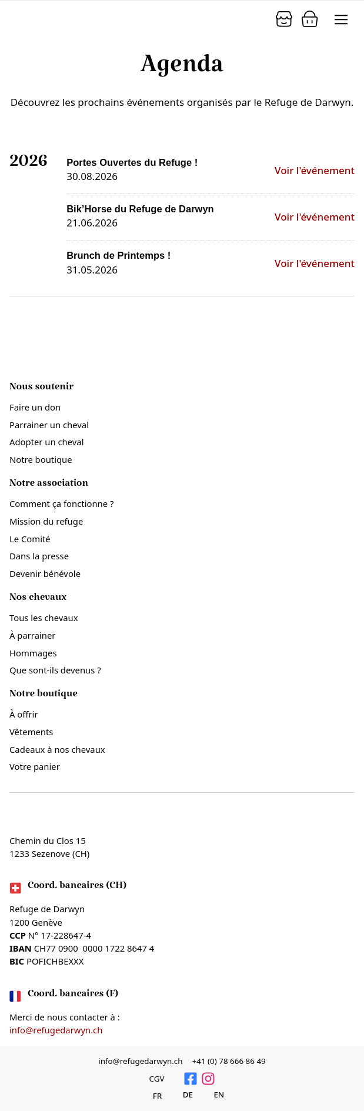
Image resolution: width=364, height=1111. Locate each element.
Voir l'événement (315, 170)
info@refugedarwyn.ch (55, 1030)
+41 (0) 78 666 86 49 (229, 1061)
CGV (156, 1078)
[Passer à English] (212, 1095)
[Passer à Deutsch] (181, 1095)
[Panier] (284, 19)
